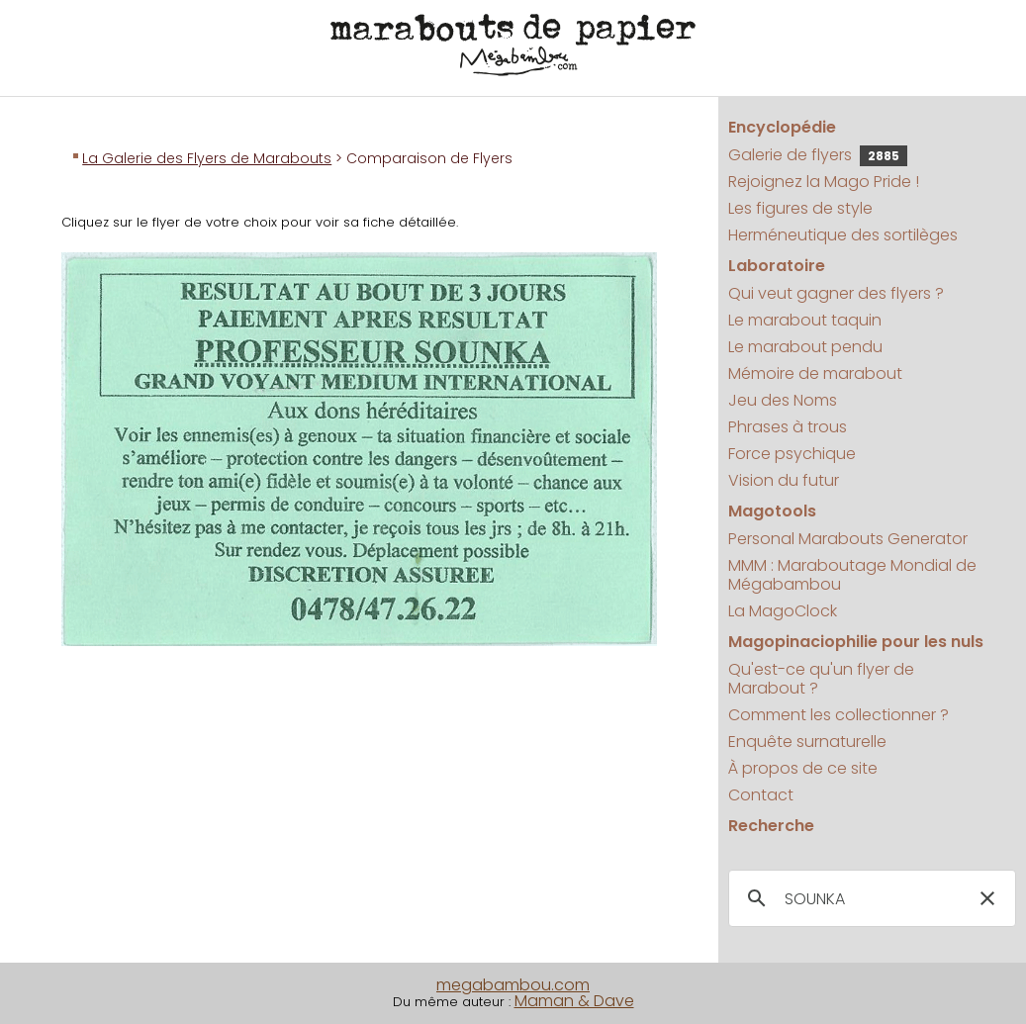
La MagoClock (782, 611)
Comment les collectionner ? (838, 714)
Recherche (771, 825)
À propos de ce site (803, 768)
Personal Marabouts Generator (848, 538)
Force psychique (792, 453)
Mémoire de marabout (815, 373)
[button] (987, 898)
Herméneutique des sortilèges (843, 235)
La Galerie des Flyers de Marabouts (206, 158)
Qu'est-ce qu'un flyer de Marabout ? (821, 678)
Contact (760, 795)
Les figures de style (800, 208)
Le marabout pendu (805, 346)
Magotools (772, 511)
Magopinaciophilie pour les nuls (855, 641)
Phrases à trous (787, 427)
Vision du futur (783, 480)
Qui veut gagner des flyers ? (836, 293)
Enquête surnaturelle (807, 741)
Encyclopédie (782, 127)
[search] (869, 899)
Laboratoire (776, 265)
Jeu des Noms (782, 400)
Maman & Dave (574, 1000)
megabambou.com (513, 985)
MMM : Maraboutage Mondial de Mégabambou (852, 575)
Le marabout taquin (805, 320)
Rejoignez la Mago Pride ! (823, 181)
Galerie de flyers (817, 154)
